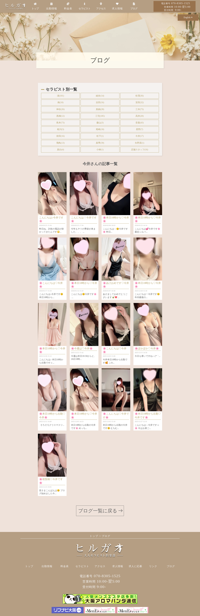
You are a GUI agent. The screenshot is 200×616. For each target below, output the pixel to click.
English (188, 17)
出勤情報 (51, 6)
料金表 (68, 6)
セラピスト (84, 6)
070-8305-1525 (175, 3)
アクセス (101, 6)
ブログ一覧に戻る (97, 510)
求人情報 (117, 6)
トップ (35, 6)
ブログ (133, 6)
